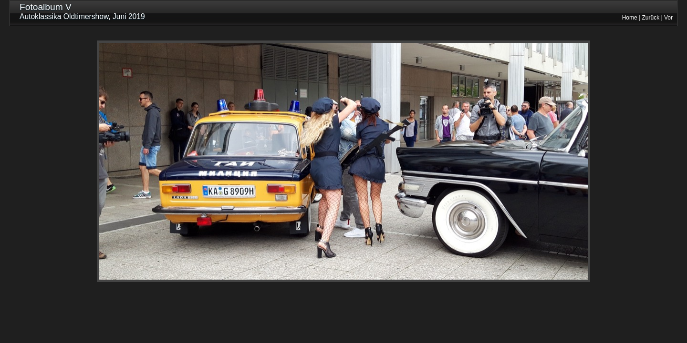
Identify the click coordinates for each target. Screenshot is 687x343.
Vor (668, 17)
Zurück (651, 17)
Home (629, 17)
